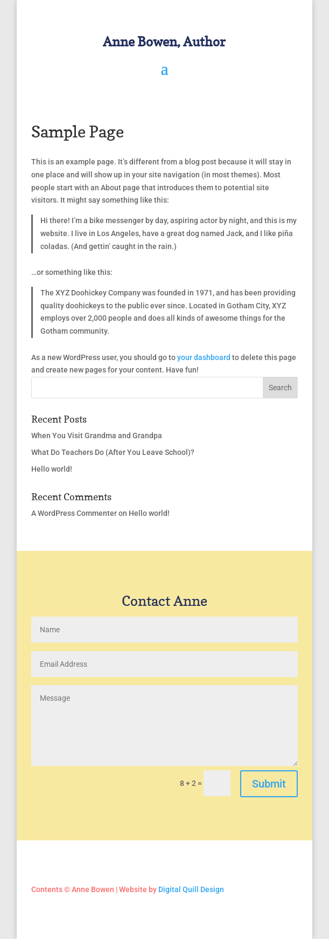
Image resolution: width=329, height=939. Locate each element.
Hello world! (51, 469)
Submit (269, 783)
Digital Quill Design (191, 889)
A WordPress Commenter (74, 513)
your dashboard (203, 357)
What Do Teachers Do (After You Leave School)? (112, 452)
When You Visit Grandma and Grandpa (96, 435)
